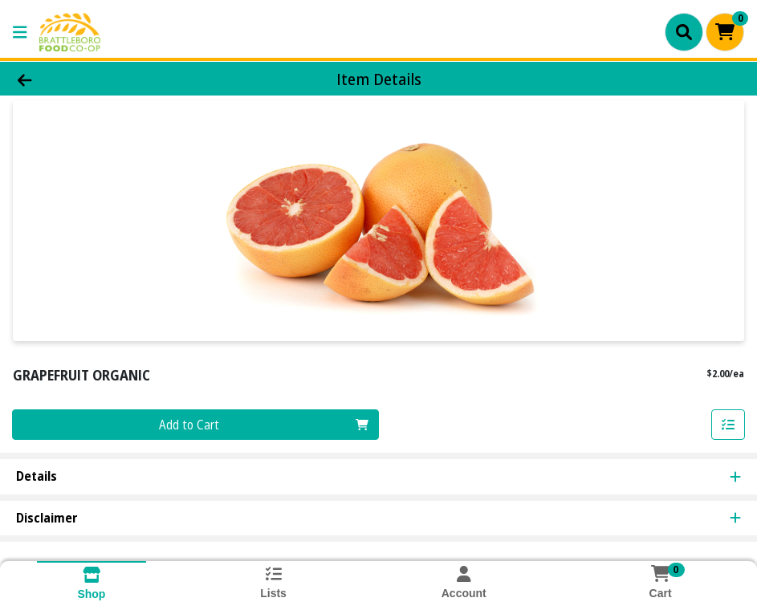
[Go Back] (104, 78)
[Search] (684, 32)
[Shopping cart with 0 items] (725, 32)
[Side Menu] (20, 32)
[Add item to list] (728, 424)
